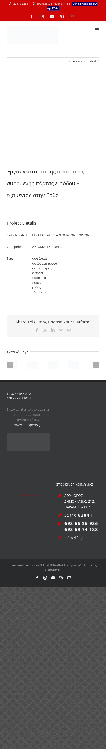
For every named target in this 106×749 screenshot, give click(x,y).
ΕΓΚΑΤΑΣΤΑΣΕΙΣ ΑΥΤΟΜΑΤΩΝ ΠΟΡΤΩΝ (61, 235)
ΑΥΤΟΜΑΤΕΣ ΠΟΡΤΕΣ (47, 247)
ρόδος (36, 287)
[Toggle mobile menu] (97, 28)
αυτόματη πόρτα (44, 263)
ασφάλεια (39, 258)
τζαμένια (39, 292)
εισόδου (38, 273)
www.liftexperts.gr (28, 425)
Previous (78, 61)
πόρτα (36, 282)
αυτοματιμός (42, 268)
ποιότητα (39, 278)
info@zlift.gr (73, 537)
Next (92, 61)
